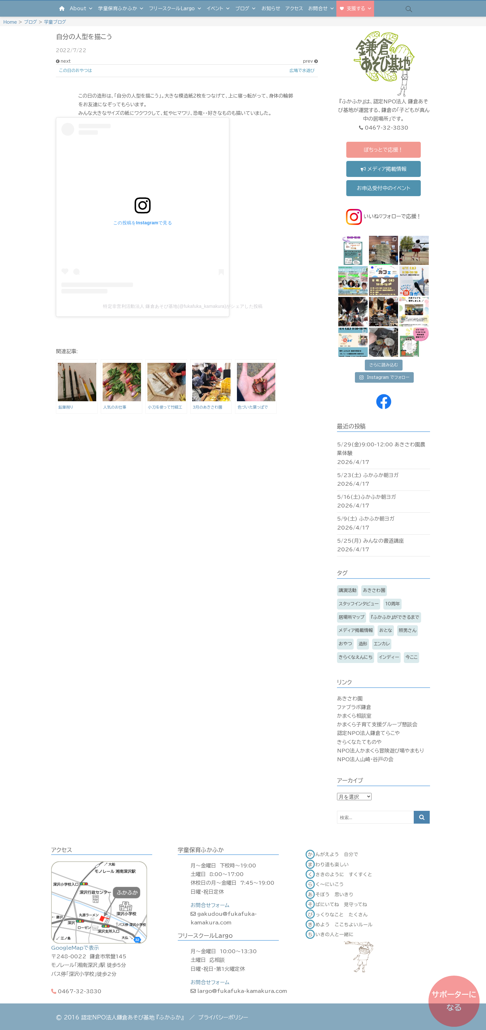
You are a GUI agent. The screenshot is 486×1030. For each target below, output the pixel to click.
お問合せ (321, 8)
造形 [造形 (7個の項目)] (362, 644)
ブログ (245, 8)
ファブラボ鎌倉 (354, 707)
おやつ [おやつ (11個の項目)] (345, 644)
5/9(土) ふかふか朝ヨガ (366, 518)
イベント (218, 8)
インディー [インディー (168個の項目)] (389, 657)
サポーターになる (454, 1001)
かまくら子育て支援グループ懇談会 (377, 724)
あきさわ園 (350, 698)
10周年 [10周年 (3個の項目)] (392, 604)
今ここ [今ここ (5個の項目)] (411, 657)
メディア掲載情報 (383, 169)
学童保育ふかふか (121, 8)
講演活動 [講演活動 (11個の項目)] (348, 590)
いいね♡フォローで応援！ (383, 216)
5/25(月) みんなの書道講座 (370, 540)
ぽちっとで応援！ (383, 149)
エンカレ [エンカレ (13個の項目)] (382, 644)
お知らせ (271, 8)
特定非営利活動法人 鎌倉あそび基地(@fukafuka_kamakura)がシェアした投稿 (183, 306)
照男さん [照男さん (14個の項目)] (407, 630)
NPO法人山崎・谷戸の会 (365, 759)
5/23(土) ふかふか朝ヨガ (368, 475)
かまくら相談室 (354, 715)
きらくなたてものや (359, 742)
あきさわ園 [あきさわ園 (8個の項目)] (374, 590)
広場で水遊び (302, 70)
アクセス (294, 8)
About (81, 8)
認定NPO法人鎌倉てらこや (368, 733)
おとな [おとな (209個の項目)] (385, 630)
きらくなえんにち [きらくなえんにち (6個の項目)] (355, 657)
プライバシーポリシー (223, 1017)
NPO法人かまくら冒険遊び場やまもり (380, 750)
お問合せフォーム (210, 905)
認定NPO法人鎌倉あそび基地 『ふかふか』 (132, 1017)
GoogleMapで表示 (75, 947)
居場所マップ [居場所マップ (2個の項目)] (351, 617)
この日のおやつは (75, 70)
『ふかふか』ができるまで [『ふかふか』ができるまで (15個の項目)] (395, 617)
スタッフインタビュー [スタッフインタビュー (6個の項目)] (359, 604)
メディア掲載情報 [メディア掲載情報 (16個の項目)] (356, 630)
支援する (359, 8)
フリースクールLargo (175, 8)
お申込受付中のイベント (383, 188)
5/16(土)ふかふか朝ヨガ (366, 496)
